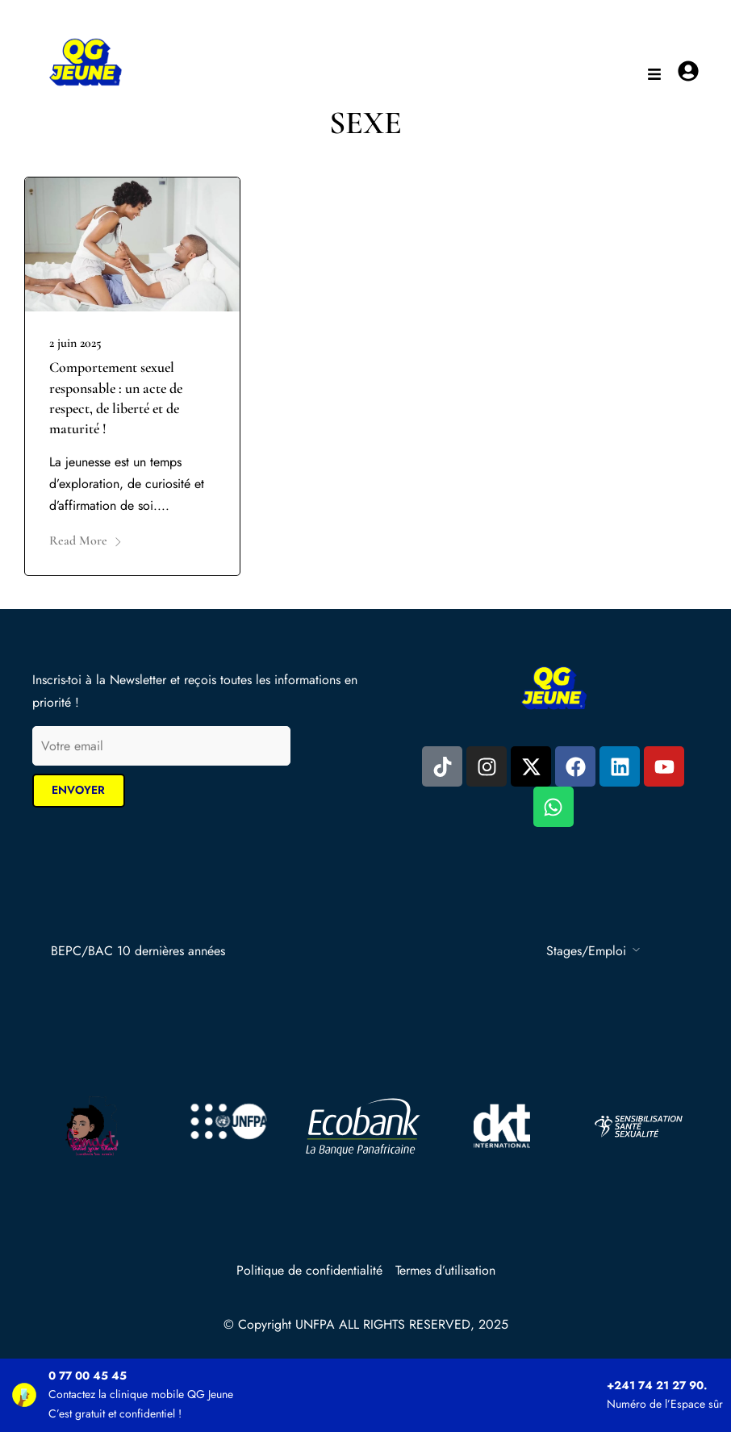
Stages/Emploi (586, 950)
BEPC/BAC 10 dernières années (138, 950)
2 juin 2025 (75, 343)
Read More (86, 540)
